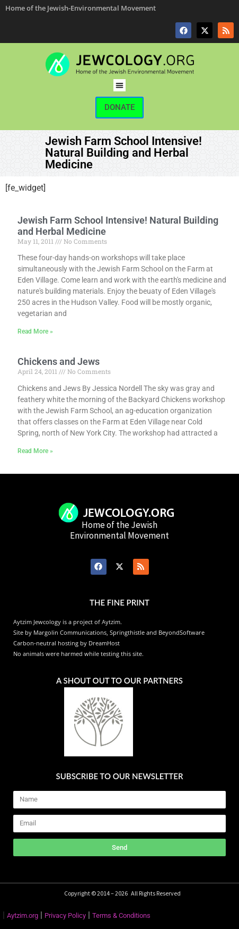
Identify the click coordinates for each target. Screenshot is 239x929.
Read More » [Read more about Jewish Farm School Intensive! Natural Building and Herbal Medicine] (35, 331)
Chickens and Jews (58, 361)
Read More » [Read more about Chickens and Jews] (35, 451)
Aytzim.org (22, 915)
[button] (119, 85)
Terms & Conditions (121, 915)
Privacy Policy (65, 915)
